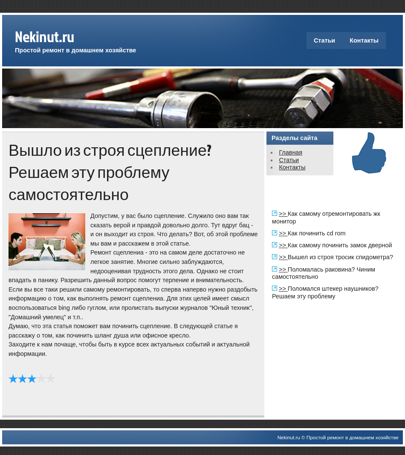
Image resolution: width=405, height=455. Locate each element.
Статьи (324, 40)
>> (283, 213)
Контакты (364, 40)
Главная (290, 152)
